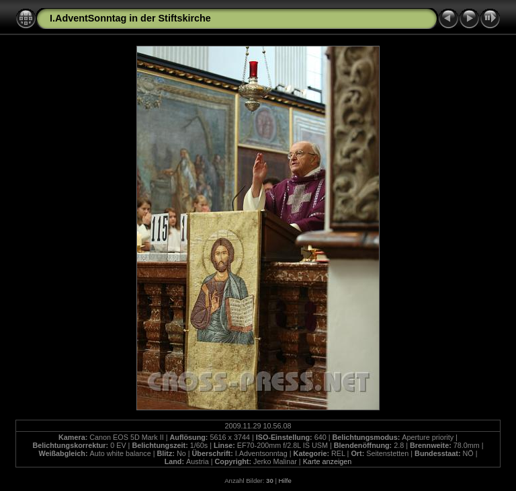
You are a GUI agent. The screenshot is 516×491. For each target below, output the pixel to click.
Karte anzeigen (327, 461)
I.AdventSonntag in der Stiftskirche (130, 18)
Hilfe (285, 480)
